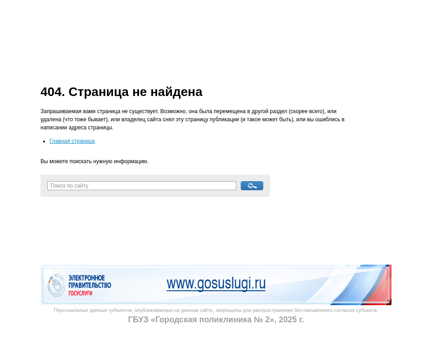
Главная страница (72, 141)
